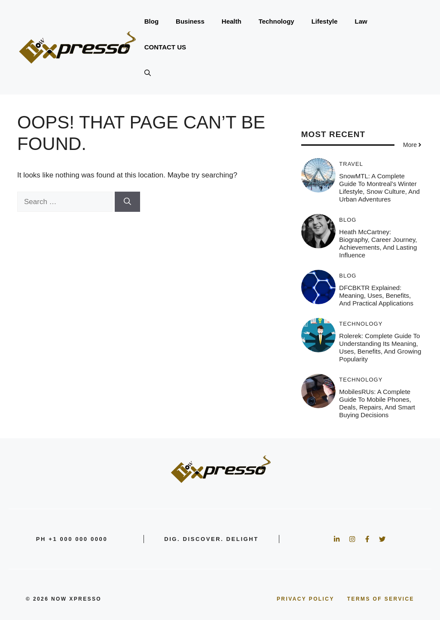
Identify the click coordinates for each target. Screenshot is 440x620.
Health (231, 21)
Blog (151, 21)
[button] (147, 73)
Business (190, 21)
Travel (351, 164)
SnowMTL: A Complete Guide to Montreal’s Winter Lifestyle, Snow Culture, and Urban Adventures (379, 187)
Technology (276, 21)
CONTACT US (165, 47)
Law (361, 21)
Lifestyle (325, 21)
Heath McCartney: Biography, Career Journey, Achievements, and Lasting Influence (378, 243)
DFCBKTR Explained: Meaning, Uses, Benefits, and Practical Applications (376, 295)
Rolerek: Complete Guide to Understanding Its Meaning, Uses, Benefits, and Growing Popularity (380, 347)
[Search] (127, 202)
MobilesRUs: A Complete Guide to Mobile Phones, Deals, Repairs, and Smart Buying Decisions (377, 403)
